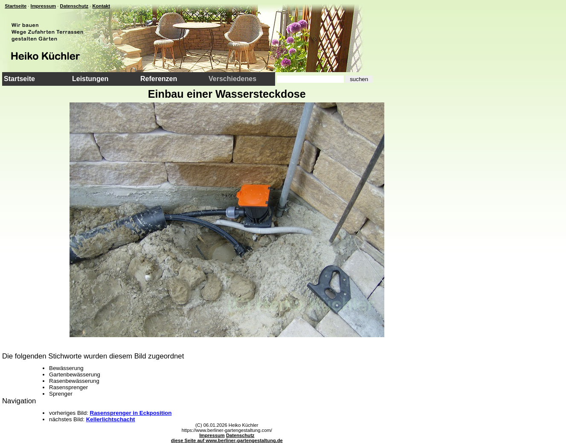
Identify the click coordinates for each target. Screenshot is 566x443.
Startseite (15, 6)
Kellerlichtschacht (110, 419)
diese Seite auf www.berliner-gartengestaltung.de (227, 440)
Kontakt (101, 6)
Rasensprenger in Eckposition (131, 413)
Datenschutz (74, 6)
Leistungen (90, 78)
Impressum (43, 6)
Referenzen (158, 78)
